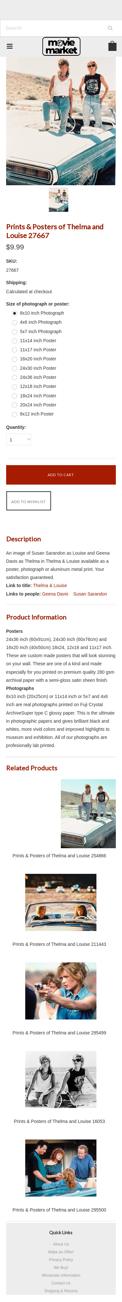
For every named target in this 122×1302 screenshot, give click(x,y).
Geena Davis (55, 594)
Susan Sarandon (90, 594)
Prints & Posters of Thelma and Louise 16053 (59, 1121)
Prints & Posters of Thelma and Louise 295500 (59, 1209)
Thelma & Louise (50, 585)
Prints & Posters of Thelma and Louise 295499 (59, 1032)
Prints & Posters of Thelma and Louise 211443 (59, 944)
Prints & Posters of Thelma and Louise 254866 (59, 855)
